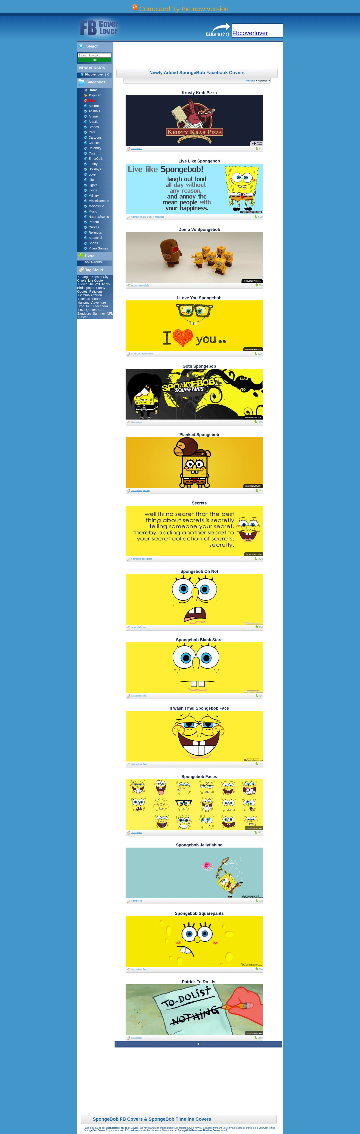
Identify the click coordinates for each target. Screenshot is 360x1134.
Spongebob (136, 217)
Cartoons (95, 137)
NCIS (89, 306)
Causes (94, 143)
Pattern (94, 222)
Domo (134, 285)
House (96, 299)
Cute (92, 153)
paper (90, 288)
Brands (94, 127)
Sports (93, 243)
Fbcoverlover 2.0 (97, 74)
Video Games (98, 248)
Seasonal (95, 238)
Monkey (146, 490)
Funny (93, 164)
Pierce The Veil (89, 284)
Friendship (136, 559)
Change (84, 277)
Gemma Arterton (90, 295)
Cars (92, 132)
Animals (94, 111)
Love (92, 174)
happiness (159, 217)
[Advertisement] (198, 56)
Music (93, 211)
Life (91, 180)
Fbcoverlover (250, 33)
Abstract (94, 106)
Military (94, 195)
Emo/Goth (96, 158)
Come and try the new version (184, 9)
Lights (93, 185)
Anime (93, 116)
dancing (84, 302)
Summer (99, 313)
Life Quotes (148, 217)
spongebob (147, 559)
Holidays (95, 169)
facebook (102, 306)
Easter (82, 317)
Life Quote (95, 280)
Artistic (93, 121)
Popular (250, 80)
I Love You (136, 354)
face (145, 627)
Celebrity (95, 148)
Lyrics (93, 190)
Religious (95, 232)
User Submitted (94, 261)
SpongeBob (136, 148)
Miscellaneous (99, 201)
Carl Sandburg (90, 311)
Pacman (84, 299)
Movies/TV (96, 206)
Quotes (94, 227)
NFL (110, 313)
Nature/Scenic (99, 216)
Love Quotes (87, 310)
